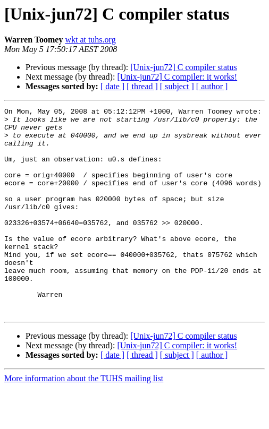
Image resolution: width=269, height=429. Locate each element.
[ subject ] (177, 86)
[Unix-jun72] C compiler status (183, 67)
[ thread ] (142, 86)
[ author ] (212, 86)
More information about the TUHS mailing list (83, 419)
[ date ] (112, 86)
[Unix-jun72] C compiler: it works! (177, 76)
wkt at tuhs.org (90, 39)
